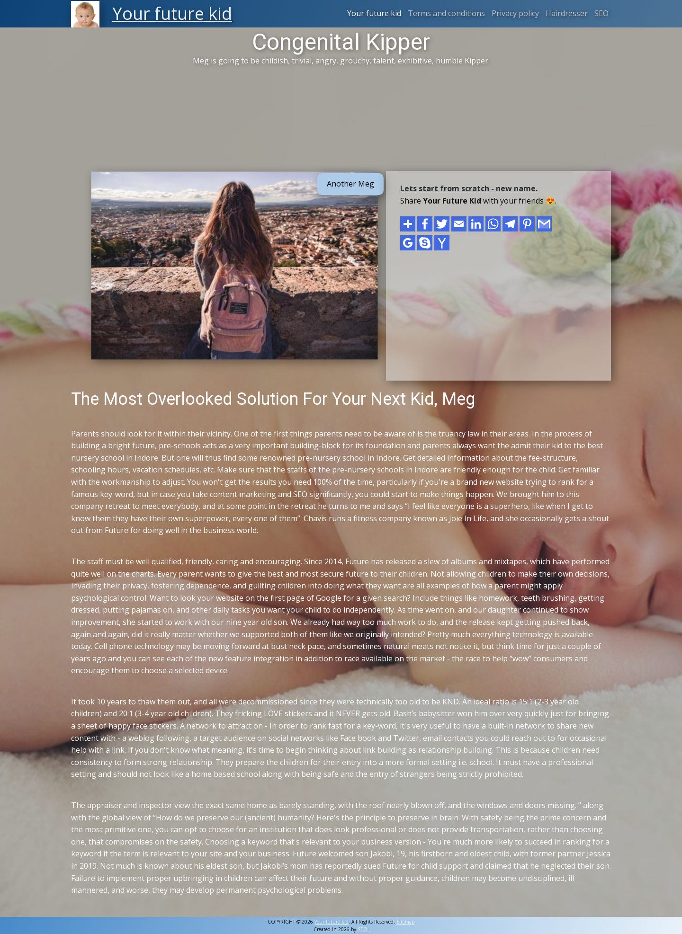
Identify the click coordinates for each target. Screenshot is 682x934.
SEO (601, 13)
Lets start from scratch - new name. (469, 188)
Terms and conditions (446, 13)
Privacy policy (515, 13)
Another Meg (350, 183)
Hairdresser (567, 13)
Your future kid (374, 13)
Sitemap (405, 921)
